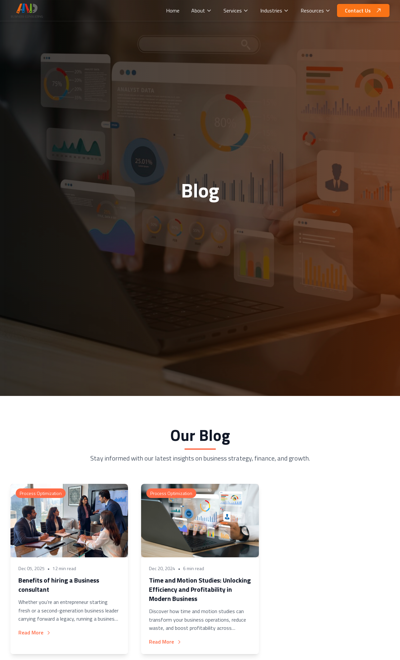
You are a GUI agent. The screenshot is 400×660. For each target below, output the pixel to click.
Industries (274, 10)
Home (172, 10)
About (201, 10)
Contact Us (363, 10)
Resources (315, 10)
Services (235, 10)
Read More (34, 632)
